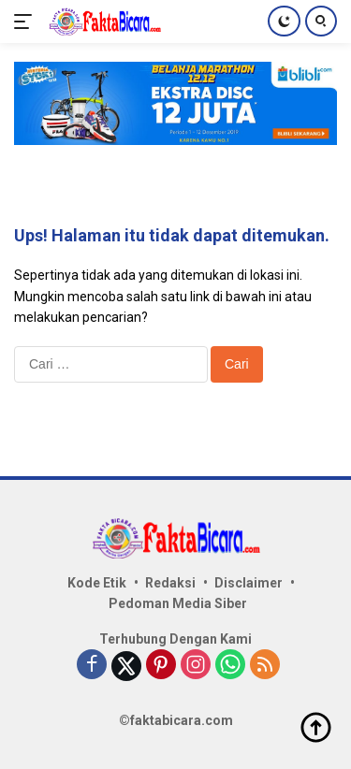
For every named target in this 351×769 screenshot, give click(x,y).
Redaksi (170, 582)
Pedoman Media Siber (178, 603)
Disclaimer (248, 582)
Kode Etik (96, 582)
